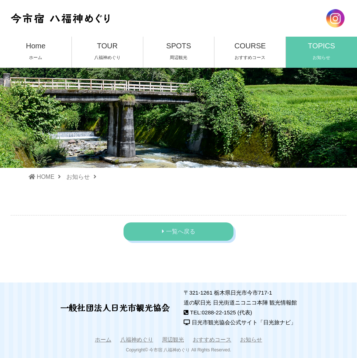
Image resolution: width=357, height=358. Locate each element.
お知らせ (78, 177)
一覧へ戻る (180, 231)
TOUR (107, 52)
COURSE (250, 52)
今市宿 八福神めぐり (169, 350)
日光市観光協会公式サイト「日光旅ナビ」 (244, 322)
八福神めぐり (136, 339)
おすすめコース (212, 339)
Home (35, 52)
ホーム (103, 339)
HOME (41, 177)
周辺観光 (173, 339)
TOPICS (321, 52)
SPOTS (178, 52)
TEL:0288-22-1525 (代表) (221, 312)
